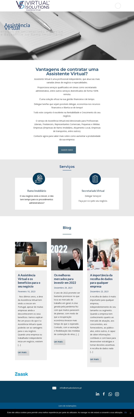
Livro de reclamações (67, 406)
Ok (125, 412)
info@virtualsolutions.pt (71, 387)
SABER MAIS (67, 150)
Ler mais (22, 352)
